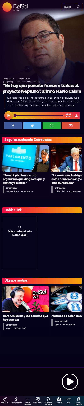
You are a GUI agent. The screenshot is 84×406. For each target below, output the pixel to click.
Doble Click (24, 78)
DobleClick (4, 402)
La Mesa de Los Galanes (48, 403)
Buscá (67, 6)
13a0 (68, 402)
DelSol (20, 6)
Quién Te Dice (37, 402)
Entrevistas (8, 78)
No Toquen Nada (16, 402)
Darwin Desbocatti (27, 403)
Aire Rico (59, 402)
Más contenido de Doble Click (20, 233)
